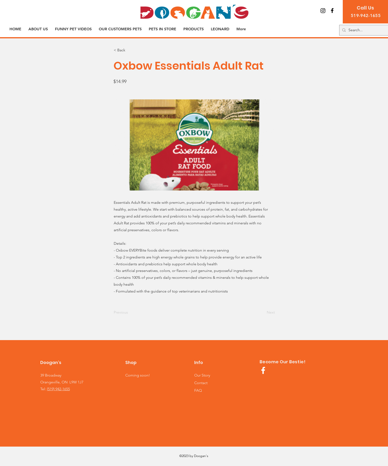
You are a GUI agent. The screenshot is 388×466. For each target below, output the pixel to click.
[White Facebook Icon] (263, 370)
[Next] (263, 312)
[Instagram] (323, 10)
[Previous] (129, 312)
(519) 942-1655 (58, 389)
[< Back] (129, 50)
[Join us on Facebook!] (332, 10)
